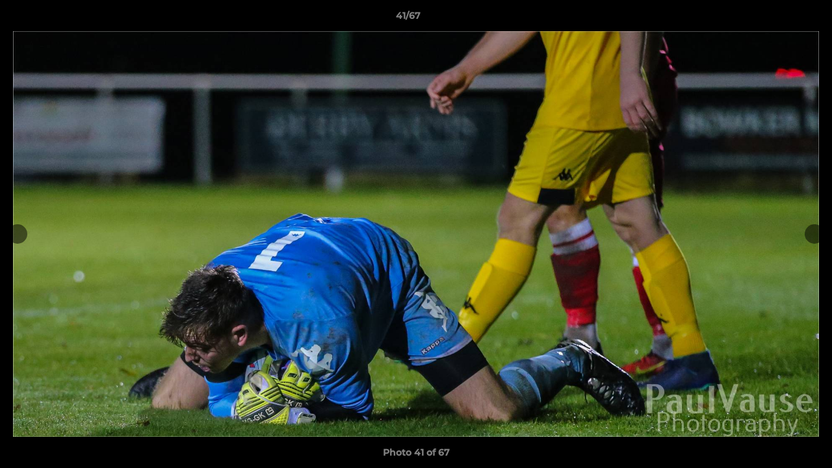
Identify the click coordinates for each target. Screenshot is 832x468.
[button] (777, 19)
